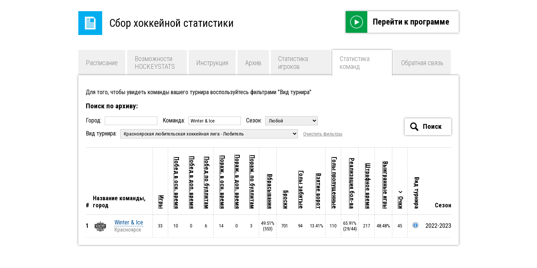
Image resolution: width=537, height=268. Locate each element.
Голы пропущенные (334, 183)
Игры (161, 202)
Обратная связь (422, 63)
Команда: (202, 120)
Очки (400, 202)
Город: (122, 120)
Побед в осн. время (176, 183)
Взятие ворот (318, 191)
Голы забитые (301, 189)
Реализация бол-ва (351, 183)
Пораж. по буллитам (252, 182)
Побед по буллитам (206, 182)
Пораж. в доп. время (237, 181)
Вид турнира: (192, 133)
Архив (253, 63)
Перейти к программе (397, 22)
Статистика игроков (293, 62)
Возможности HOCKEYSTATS (155, 62)
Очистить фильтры (322, 134)
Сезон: (282, 120)
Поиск (426, 126)
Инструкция (212, 63)
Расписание (102, 63)
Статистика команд (355, 62)
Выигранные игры (385, 185)
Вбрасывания (269, 191)
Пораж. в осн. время (222, 182)
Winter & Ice (128, 222)
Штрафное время (367, 186)
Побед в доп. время (191, 182)
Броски (285, 199)
